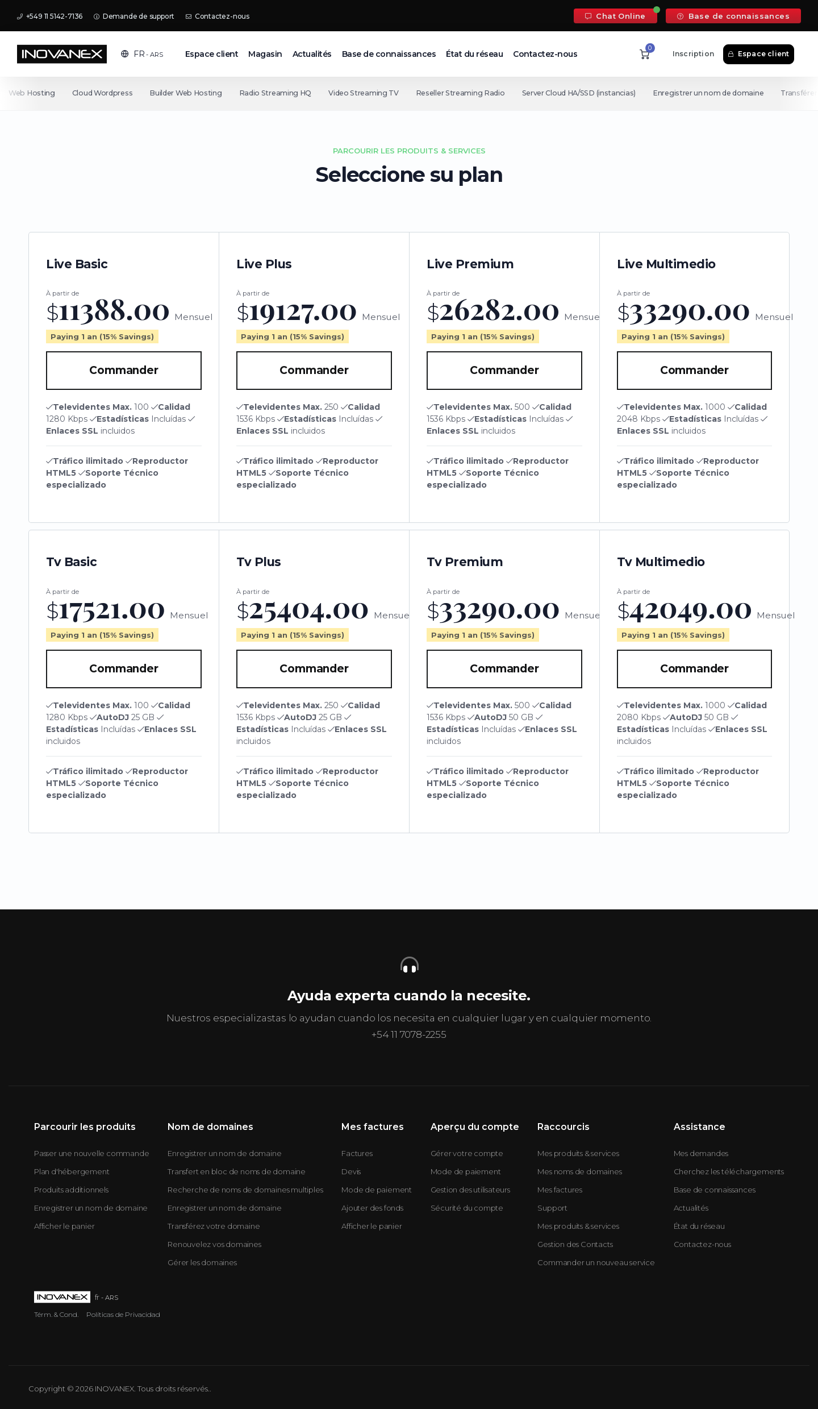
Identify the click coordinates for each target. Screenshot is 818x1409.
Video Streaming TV (366, 93)
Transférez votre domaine (214, 1226)
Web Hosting (32, 93)
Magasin (265, 54)
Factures (356, 1153)
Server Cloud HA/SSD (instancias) (583, 93)
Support (552, 1207)
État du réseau (474, 54)
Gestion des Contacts (574, 1244)
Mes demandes (701, 1153)
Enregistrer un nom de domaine (713, 93)
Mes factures (559, 1189)
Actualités (312, 54)
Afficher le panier (64, 1226)
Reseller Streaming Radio (463, 93)
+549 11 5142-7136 (49, 16)
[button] (142, 54)
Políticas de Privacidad (123, 1314)
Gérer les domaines (202, 1262)
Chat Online (615, 15)
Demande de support (134, 16)
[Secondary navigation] (409, 93)
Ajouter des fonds (372, 1207)
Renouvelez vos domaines (214, 1244)
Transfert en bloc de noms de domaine (237, 1171)
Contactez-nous (217, 16)
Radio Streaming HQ (277, 93)
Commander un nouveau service (595, 1262)
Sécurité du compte (467, 1207)
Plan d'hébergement (71, 1171)
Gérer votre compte (467, 1153)
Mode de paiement (376, 1189)
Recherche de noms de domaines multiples (245, 1189)
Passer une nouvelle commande (91, 1153)
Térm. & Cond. (56, 1314)
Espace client (212, 54)
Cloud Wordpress (103, 93)
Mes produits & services (578, 1153)
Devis (351, 1171)
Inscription (693, 53)
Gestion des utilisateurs (470, 1189)
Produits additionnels (71, 1189)
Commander (123, 370)
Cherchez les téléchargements (729, 1171)
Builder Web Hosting (187, 93)
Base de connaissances (733, 15)
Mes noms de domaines (579, 1171)
